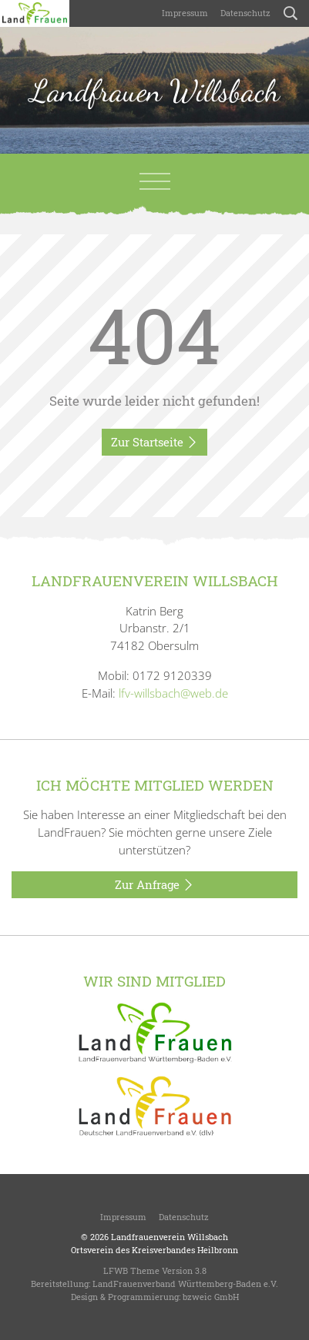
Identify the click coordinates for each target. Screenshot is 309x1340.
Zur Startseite (154, 442)
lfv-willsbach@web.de (173, 693)
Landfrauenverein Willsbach (169, 1236)
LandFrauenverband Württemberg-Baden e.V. (185, 1283)
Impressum (185, 12)
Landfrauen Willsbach (155, 90)
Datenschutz (245, 12)
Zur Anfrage (154, 885)
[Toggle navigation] (154, 181)
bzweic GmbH (211, 1296)
